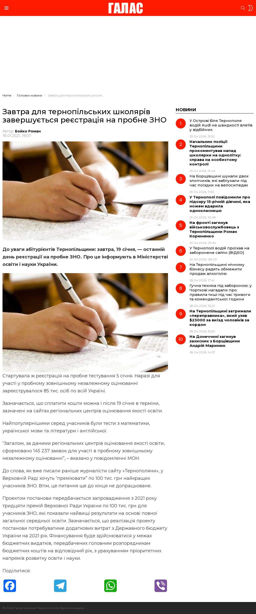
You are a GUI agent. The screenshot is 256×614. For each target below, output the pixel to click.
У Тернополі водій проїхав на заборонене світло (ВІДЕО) (219, 250)
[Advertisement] (128, 56)
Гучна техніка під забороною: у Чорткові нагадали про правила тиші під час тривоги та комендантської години (221, 292)
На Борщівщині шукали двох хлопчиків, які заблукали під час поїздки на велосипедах (219, 180)
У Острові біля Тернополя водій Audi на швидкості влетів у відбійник (221, 125)
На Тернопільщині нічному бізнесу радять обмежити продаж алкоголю (217, 269)
